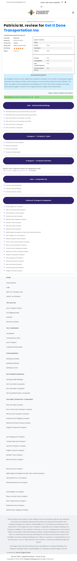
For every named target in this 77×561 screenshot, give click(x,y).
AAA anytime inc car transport (16, 478)
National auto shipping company (16, 219)
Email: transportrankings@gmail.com (16, 2)
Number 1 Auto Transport (13, 222)
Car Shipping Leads (12, 313)
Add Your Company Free (14, 292)
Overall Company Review (14, 185)
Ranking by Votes (12, 368)
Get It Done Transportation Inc (17, 21)
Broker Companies (11, 146)
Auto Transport (11, 342)
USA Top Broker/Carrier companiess (18, 393)
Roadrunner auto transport (14, 216)
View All (37, 97)
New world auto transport (14, 264)
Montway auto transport (13, 229)
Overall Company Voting (13, 192)
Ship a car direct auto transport (15, 210)
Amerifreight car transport (15, 492)
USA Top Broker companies (14, 128)
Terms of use (40, 556)
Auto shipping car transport (14, 258)
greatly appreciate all (21, 170)
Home (6, 21)
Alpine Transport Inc (8, 170)
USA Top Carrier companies (14, 124)
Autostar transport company (15, 261)
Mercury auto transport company (16, 245)
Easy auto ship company (13, 226)
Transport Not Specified (13, 152)
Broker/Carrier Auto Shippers (15, 142)
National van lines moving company (17, 251)
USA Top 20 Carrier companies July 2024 (18, 121)
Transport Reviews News (14, 347)
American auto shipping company (16, 248)
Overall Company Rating (13, 188)
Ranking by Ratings (12, 363)
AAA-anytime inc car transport (15, 235)
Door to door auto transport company (18, 242)
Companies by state (13, 338)
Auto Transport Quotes (14, 308)
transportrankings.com (32, 559)
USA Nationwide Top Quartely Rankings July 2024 (21, 112)
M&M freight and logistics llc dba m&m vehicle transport (23, 232)
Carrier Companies (12, 149)
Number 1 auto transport (14, 455)
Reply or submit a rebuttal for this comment (61, 93)
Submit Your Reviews (13, 296)
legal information (28, 556)
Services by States (12, 322)
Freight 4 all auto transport (14, 271)
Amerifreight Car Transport (14, 206)
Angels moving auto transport (15, 255)
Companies (10, 333)
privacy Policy (16, 556)
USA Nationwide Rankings (14, 379)
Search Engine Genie (23, 552)
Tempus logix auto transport (14, 267)
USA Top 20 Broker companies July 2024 (18, 118)
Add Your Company (53, 2)
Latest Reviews (11, 283)
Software (9, 317)
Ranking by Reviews (12, 359)
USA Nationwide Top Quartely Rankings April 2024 (21, 115)
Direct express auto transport (15, 213)
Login (42, 2)
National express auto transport (16, 239)
